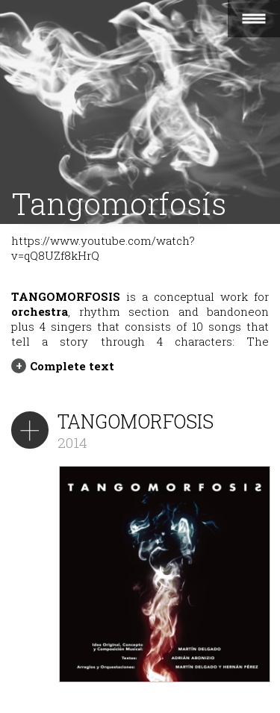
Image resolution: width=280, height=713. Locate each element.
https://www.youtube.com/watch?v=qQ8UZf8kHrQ (103, 248)
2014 (72, 442)
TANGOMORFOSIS (135, 421)
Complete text (72, 365)
